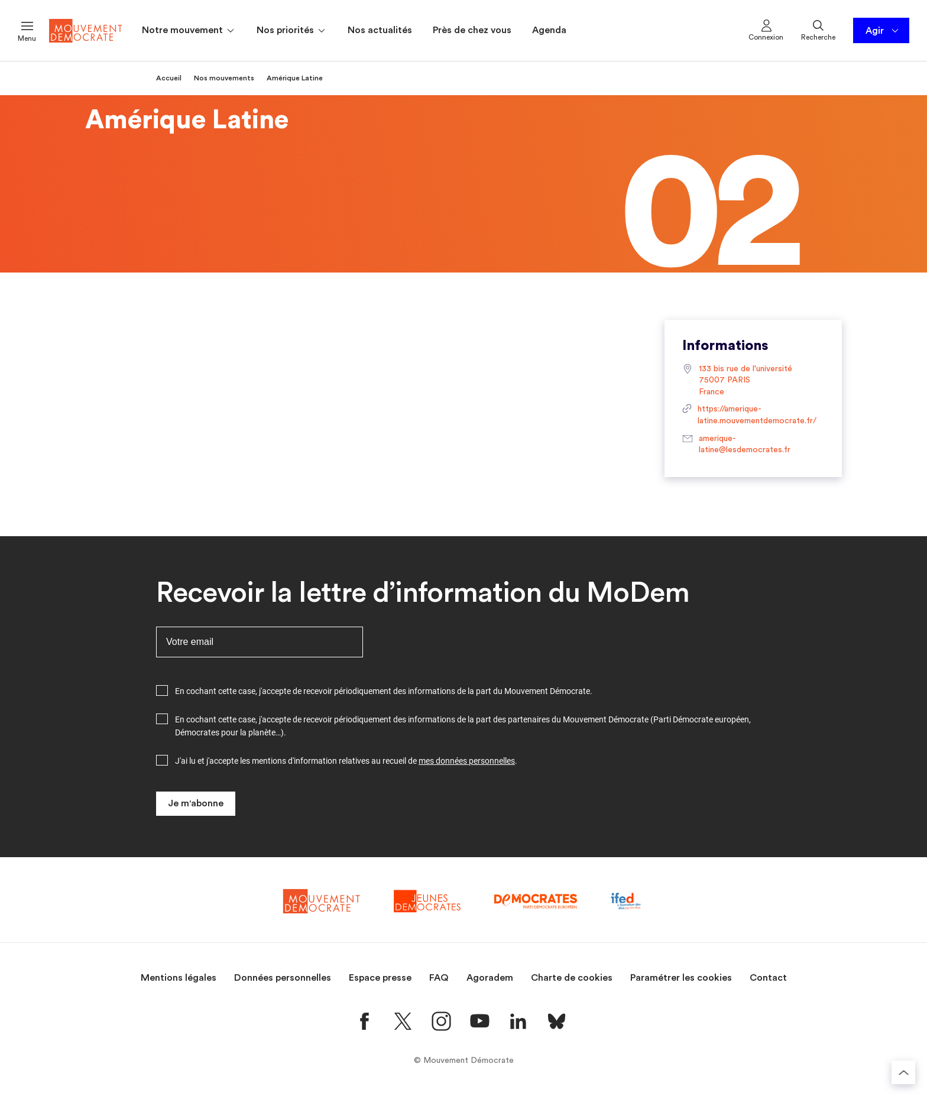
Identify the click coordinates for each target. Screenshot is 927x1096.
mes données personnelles (467, 761)
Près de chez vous (472, 30)
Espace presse (380, 977)
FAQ (439, 977)
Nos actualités (380, 30)
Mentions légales (178, 977)
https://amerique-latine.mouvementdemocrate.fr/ (749, 415)
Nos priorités (292, 30)
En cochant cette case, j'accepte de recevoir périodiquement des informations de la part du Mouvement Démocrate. (383, 691)
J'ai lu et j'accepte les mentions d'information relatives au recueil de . (346, 761)
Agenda (549, 30)
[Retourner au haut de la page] (903, 1072)
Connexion (765, 29)
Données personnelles (282, 977)
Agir (883, 30)
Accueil (168, 78)
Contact (768, 977)
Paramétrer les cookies (681, 977)
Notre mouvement (189, 30)
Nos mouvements (224, 78)
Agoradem (489, 977)
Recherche (818, 29)
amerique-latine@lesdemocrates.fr (736, 444)
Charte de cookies (571, 977)
